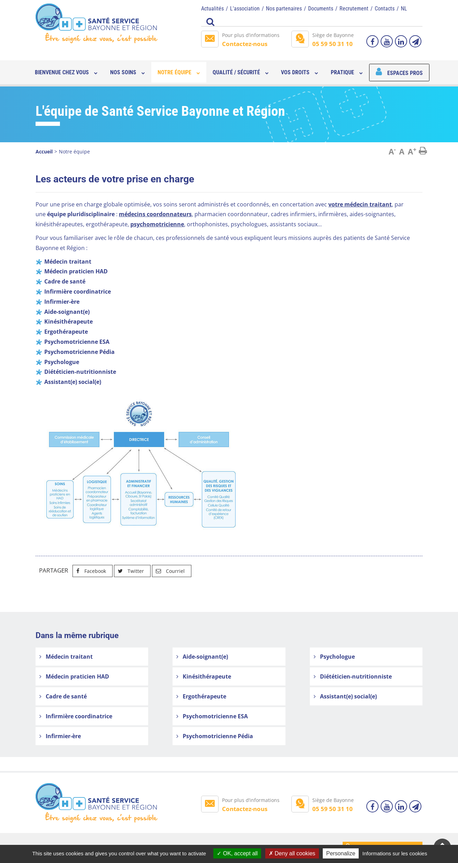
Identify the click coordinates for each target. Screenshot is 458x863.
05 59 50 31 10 (332, 44)
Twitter (129, 571)
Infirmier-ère (60, 736)
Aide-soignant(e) (202, 656)
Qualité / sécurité (236, 72)
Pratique (342, 72)
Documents (320, 8)
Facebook (89, 571)
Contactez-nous (244, 44)
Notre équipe (174, 72)
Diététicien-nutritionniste (353, 676)
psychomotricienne (157, 224)
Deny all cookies (292, 853)
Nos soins (123, 72)
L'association (245, 8)
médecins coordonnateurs (155, 214)
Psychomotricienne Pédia (214, 736)
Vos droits (295, 72)
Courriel (168, 571)
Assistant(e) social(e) (345, 696)
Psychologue (334, 656)
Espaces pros (405, 73)
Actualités (212, 8)
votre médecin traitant (360, 204)
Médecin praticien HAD (74, 676)
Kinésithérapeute (203, 676)
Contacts (385, 8)
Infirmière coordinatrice (75, 716)
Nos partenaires (284, 8)
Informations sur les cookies (394, 853)
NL (404, 8)
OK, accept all (237, 853)
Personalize (341, 853)
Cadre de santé (63, 696)
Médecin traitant (66, 656)
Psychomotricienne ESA (212, 716)
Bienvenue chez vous (62, 72)
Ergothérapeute (201, 696)
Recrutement (353, 8)
